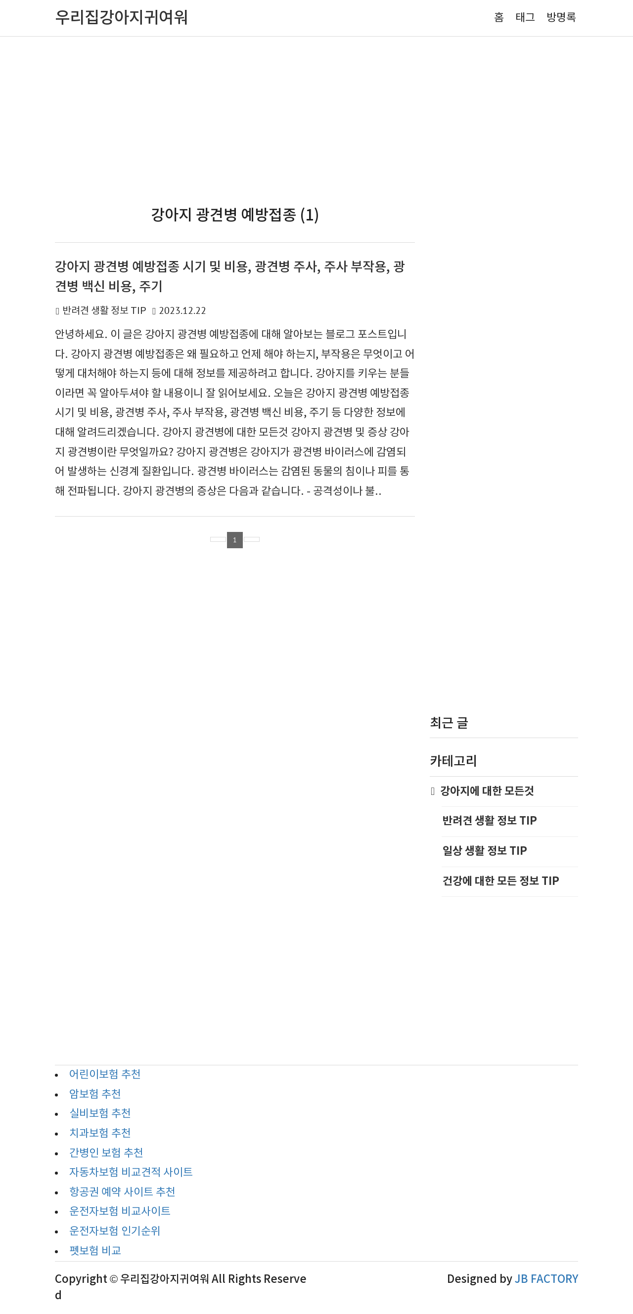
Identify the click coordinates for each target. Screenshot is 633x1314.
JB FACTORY (546, 1279)
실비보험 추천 (100, 1114)
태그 (525, 18)
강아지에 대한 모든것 (488, 791)
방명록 (561, 18)
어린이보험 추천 (105, 1075)
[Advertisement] (316, 120)
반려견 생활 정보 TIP (104, 311)
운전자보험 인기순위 (115, 1232)
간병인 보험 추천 (106, 1153)
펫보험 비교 (95, 1251)
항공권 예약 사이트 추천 (122, 1192)
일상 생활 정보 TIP (485, 851)
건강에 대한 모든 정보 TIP (501, 881)
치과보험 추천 (100, 1134)
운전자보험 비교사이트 (120, 1212)
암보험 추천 (95, 1095)
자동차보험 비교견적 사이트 (131, 1173)
